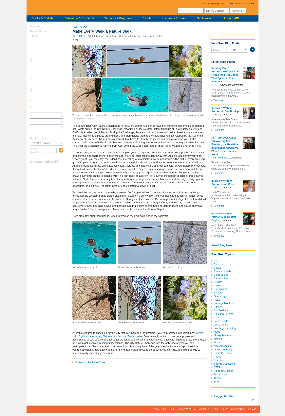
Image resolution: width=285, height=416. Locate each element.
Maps (217, 331)
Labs (216, 317)
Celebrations (221, 274)
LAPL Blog (79, 27)
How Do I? (36, 43)
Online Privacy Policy (232, 409)
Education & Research (79, 18)
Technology (220, 374)
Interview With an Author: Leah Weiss (223, 182)
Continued (219, 100)
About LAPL (232, 18)
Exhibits (218, 292)
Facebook (32, 169)
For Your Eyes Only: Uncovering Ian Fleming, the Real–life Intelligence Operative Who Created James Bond (224, 146)
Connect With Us (186, 409)
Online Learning (223, 349)
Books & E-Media (43, 18)
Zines (217, 381)
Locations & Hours (174, 18)
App (164, 409)
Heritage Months (223, 303)
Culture (218, 281)
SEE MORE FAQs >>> (45, 89)
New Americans (223, 345)
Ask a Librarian (39, 121)
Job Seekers (221, 310)
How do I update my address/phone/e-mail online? (44, 82)
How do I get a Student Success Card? (45, 54)
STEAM (218, 367)
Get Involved (205, 18)
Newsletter (53, 169)
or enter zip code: (35, 150)
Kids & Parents (39, 31)
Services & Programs (118, 18)
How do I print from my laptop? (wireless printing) (47, 61)
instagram (39, 169)
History (218, 306)
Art (215, 260)
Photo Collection (223, 353)
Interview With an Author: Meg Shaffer (223, 215)
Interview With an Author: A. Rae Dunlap (225, 110)
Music (217, 342)
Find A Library (38, 133)
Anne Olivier (79, 36)
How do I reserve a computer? (43, 69)
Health (217, 299)
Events (147, 18)
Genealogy (220, 296)
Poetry (217, 356)
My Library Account (242, 3)
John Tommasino (220, 157)
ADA (156, 409)
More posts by (90, 362)
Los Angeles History (225, 328)
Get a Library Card (214, 3)
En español (220, 289)
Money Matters (222, 335)
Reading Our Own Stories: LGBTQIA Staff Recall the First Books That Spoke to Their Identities (225, 75)
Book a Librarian (40, 127)
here (197, 145)
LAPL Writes (221, 324)
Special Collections (225, 363)
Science (218, 360)
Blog (171, 409)
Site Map (251, 409)
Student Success (223, 370)
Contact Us (203, 409)
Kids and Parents (223, 313)
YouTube (46, 169)
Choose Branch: (38, 138)
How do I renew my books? (47, 74)
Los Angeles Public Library (75, 7)
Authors (218, 264)
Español (35, 26)
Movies (218, 338)
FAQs (215, 409)
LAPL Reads (221, 321)
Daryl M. (215, 114)
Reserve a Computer (42, 115)
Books (217, 267)
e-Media (218, 285)
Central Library (222, 278)
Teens (217, 377)
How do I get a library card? (48, 48)
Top (251, 400)
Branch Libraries (223, 271)
